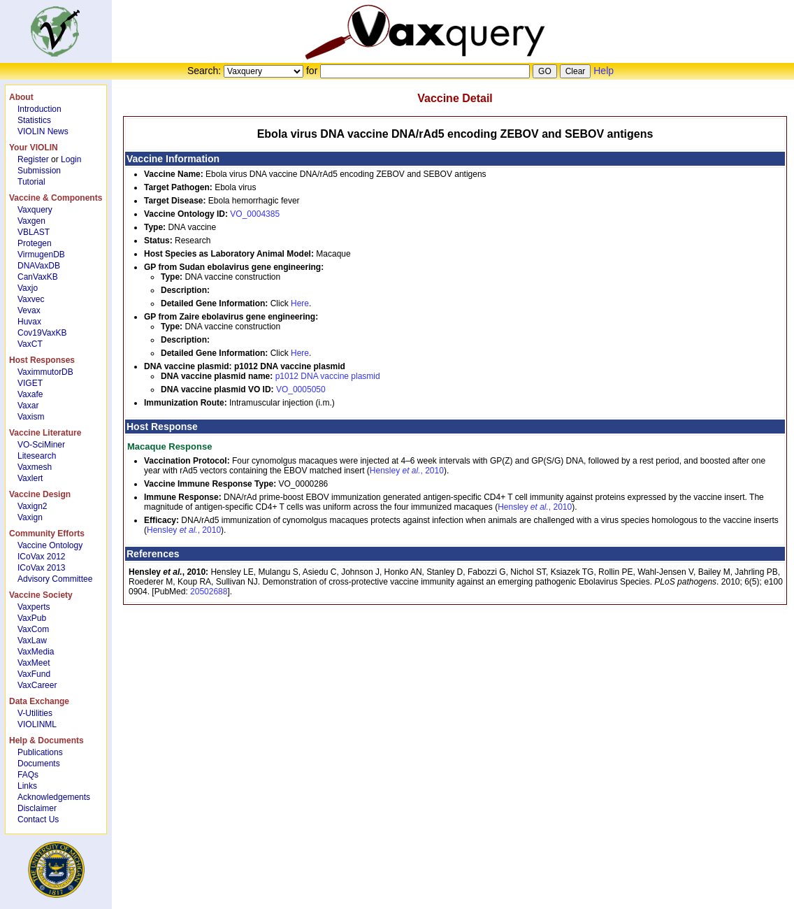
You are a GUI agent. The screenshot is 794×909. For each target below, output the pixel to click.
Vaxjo (27, 288)
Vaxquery (34, 210)
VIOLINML (37, 724)
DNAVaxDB (38, 266)
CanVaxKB (37, 277)
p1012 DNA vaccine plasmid (327, 376)
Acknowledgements (53, 797)
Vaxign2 (32, 506)
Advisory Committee (54, 579)
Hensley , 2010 (407, 470)
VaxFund (33, 674)
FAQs (27, 775)
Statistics (34, 120)
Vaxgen (31, 221)
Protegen (34, 243)
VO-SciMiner (41, 445)
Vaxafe (30, 394)
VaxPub (31, 618)
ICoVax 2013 (41, 568)
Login (71, 159)
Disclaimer (37, 808)
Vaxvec (30, 299)
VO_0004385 (255, 214)
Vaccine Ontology (49, 545)
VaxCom (33, 629)
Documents (38, 763)
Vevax (29, 310)
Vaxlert (30, 478)
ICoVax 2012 (41, 556)
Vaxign (30, 517)
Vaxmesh (34, 467)
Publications (40, 752)
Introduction (39, 109)
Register (33, 159)
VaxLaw (32, 640)
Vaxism (30, 417)
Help (603, 70)
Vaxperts (33, 607)
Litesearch (36, 456)
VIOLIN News (42, 131)
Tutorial (31, 182)
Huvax (29, 322)
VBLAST (33, 232)
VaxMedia (35, 652)
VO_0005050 (301, 389)
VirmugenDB (41, 254)
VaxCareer (37, 685)
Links (27, 786)
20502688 (208, 591)
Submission (39, 171)
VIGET (30, 383)
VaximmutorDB (45, 372)
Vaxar (27, 405)
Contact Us (38, 819)
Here (300, 303)
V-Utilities (34, 713)
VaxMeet (33, 663)
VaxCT (30, 344)
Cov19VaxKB (41, 333)
